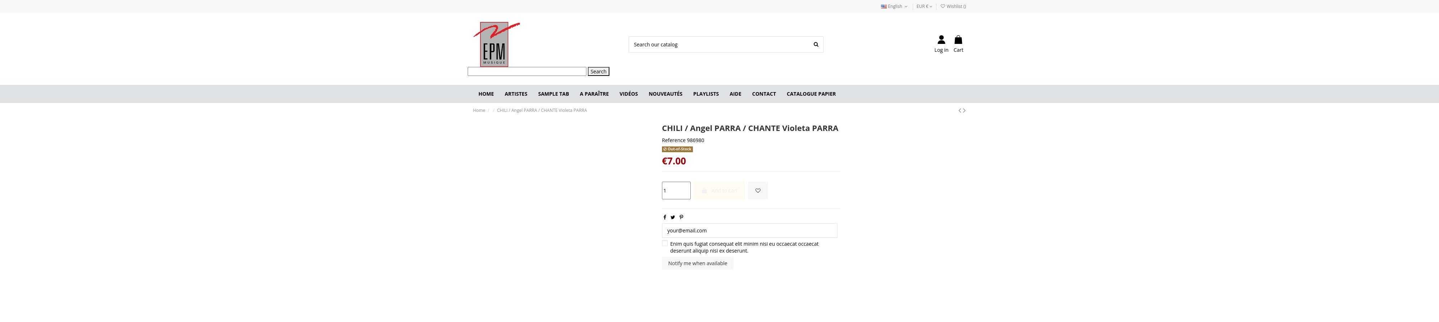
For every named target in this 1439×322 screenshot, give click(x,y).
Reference (674, 140)
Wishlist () (953, 6)
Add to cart (719, 190)
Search (599, 71)
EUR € (924, 6)
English (895, 6)
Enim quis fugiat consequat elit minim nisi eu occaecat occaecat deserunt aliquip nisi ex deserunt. (744, 247)
